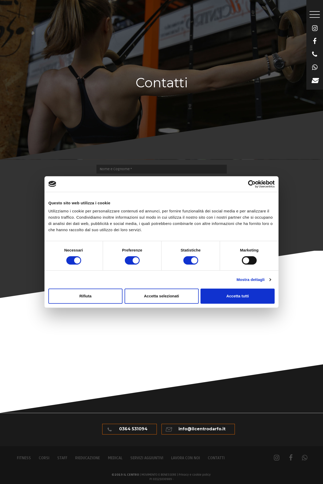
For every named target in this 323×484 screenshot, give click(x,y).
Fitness (24, 458)
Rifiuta (85, 296)
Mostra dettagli (250, 279)
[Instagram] (314, 28)
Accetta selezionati (161, 296)
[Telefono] (314, 54)
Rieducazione (87, 458)
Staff (62, 458)
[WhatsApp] (314, 67)
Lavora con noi (185, 458)
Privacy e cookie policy (195, 475)
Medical (115, 458)
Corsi (44, 458)
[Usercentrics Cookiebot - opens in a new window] (252, 184)
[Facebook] (314, 41)
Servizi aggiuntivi (146, 458)
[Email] (314, 80)
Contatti (216, 458)
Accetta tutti (237, 296)
